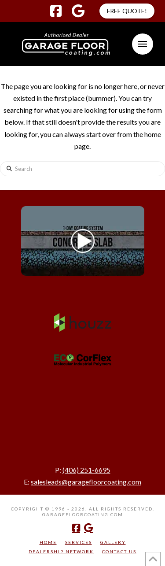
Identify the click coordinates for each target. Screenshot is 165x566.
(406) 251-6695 (86, 470)
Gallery (113, 542)
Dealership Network (61, 551)
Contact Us (119, 551)
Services (78, 542)
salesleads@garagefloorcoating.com (86, 481)
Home (48, 542)
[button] (142, 44)
